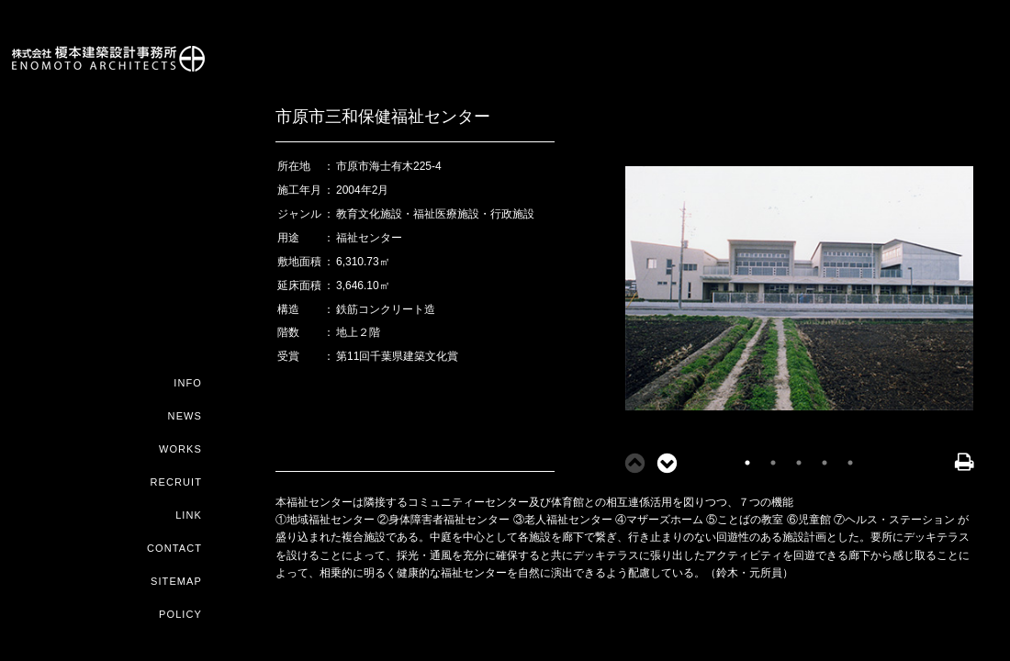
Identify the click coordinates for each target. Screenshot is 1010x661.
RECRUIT (176, 481)
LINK (188, 515)
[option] (798, 292)
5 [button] (850, 463)
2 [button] (773, 463)
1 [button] (747, 463)
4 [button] (824, 463)
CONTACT (174, 548)
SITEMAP (176, 581)
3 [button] (799, 463)
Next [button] (661, 462)
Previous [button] (629, 462)
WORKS (180, 448)
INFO (188, 382)
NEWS (185, 415)
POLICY (180, 614)
